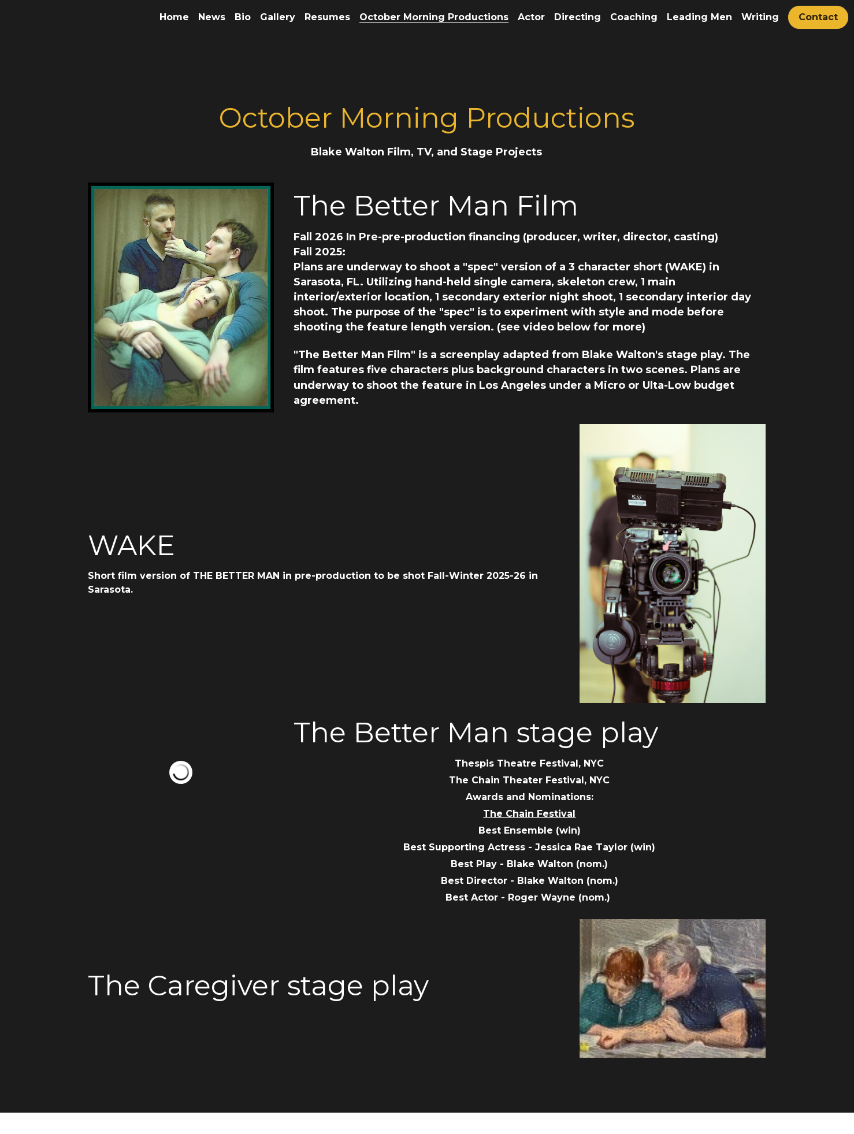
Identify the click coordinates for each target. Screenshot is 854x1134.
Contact (818, 17)
